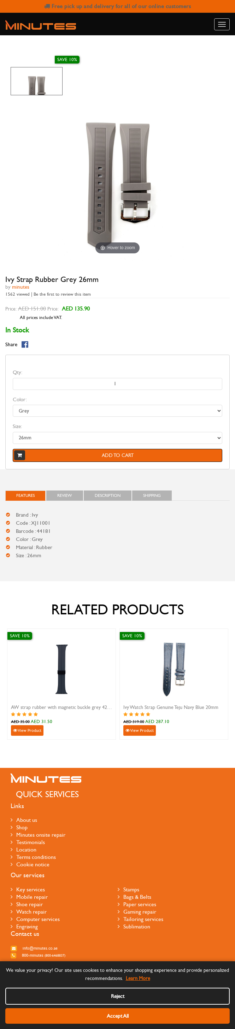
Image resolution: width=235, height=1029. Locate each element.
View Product (27, 730)
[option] (37, 81)
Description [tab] (108, 495)
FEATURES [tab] (25, 495)
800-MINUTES (38, 955)
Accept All (118, 1016)
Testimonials (28, 842)
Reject (117, 996)
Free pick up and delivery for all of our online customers (117, 6)
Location (23, 849)
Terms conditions (33, 857)
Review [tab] (64, 495)
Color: (20, 399)
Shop (19, 827)
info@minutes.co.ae (34, 948)
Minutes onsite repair (38, 834)
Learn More (138, 978)
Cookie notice (30, 864)
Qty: (17, 372)
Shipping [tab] (152, 495)
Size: (17, 426)
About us (24, 820)
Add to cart (74, 455)
